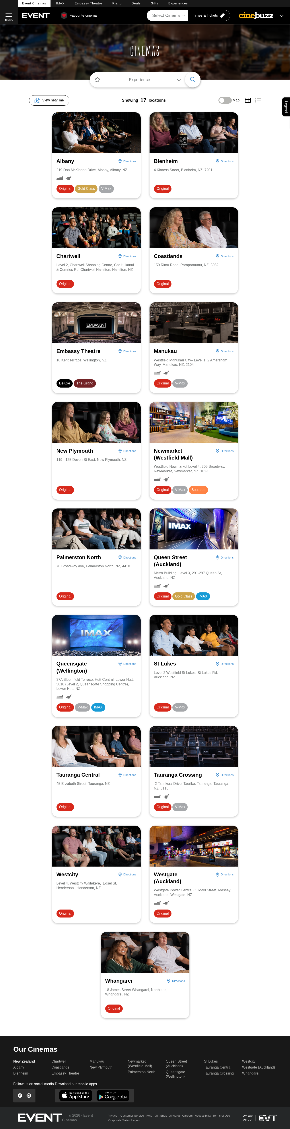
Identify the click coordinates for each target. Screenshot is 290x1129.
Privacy (112, 1115)
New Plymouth (101, 1067)
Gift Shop (161, 1115)
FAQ (149, 1115)
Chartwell (58, 1061)
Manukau (97, 1061)
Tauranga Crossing (219, 1073)
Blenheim (20, 1073)
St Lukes (211, 1061)
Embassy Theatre (65, 1073)
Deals (136, 3)
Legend (136, 1120)
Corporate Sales (119, 1120)
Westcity (248, 1061)
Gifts (154, 3)
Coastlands (60, 1067)
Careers (187, 1115)
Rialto (117, 3)
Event (34, 3)
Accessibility (203, 1115)
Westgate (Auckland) (258, 1067)
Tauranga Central (217, 1067)
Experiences (178, 3)
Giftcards (174, 1115)
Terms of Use (221, 1115)
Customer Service (132, 1115)
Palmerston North (141, 1072)
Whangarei (250, 1073)
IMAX (60, 3)
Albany (18, 1067)
